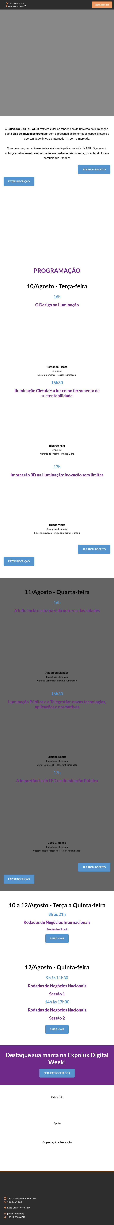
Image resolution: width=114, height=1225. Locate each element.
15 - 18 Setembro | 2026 (16, 3)
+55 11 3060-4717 (16, 1217)
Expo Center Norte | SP (17, 6)
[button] (102, 4)
